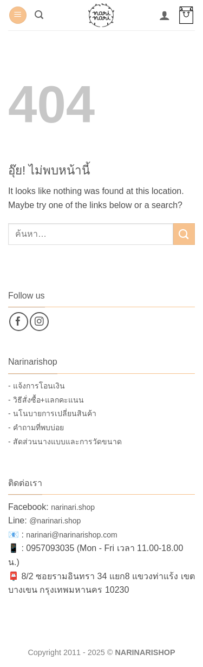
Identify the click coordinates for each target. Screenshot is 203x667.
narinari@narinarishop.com (71, 534)
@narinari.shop (55, 520)
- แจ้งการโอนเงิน (36, 385)
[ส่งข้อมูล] (184, 233)
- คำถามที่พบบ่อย (36, 427)
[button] (18, 15)
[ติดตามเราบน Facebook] (18, 321)
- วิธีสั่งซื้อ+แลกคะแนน (46, 400)
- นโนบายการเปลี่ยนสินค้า (52, 413)
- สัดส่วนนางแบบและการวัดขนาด (65, 441)
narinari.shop (73, 507)
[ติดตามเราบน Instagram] (39, 321)
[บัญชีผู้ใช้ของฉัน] (164, 15)
